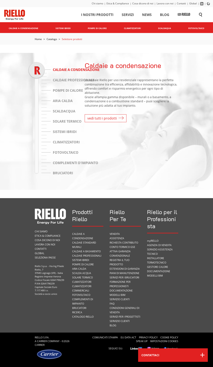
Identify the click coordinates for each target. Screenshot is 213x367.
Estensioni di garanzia (125, 269)
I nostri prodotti (97, 15)
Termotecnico (156, 262)
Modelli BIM (117, 295)
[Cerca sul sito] (200, 15)
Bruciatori (79, 308)
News (147, 15)
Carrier (42, 341)
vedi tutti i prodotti (105, 118)
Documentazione (121, 290)
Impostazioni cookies (164, 341)
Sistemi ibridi (80, 260)
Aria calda (79, 269)
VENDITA (115, 234)
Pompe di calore (83, 264)
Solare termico (82, 277)
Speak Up (141, 341)
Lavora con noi (165, 3)
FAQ (112, 303)
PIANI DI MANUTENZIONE (124, 273)
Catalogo (52, 39)
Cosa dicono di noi (142, 3)
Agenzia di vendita (159, 245)
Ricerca (77, 312)
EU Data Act (128, 337)
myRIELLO (153, 241)
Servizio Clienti (120, 299)
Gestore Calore (157, 267)
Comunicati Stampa (105, 337)
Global (193, 3)
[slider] (36, 70)
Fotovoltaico (81, 295)
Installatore (155, 258)
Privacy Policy (148, 337)
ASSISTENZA (117, 238)
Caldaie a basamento (86, 251)
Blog (164, 15)
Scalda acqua (81, 273)
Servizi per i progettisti (125, 316)
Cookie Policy (169, 337)
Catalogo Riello (83, 316)
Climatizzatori (81, 282)
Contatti (181, 3)
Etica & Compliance (117, 3)
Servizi (128, 15)
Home (38, 39)
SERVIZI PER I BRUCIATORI (124, 277)
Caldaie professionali (86, 255)
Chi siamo (97, 3)
